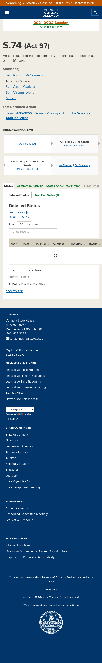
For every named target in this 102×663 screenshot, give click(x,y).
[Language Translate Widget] (20, 409)
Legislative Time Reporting (23, 382)
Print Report (18, 212)
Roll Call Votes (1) (47, 195)
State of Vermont (17, 435)
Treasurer (12, 470)
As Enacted (65, 165)
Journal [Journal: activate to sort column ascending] (41, 244)
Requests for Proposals (21, 557)
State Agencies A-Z (18, 481)
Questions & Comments (21, 551)
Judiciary (12, 475)
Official (68, 145)
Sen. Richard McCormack (24, 75)
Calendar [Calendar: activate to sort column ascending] (59, 244)
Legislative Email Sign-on (22, 370)
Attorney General (17, 452)
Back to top (14, 291)
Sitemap (11, 545)
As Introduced (27, 144)
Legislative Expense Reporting (26, 387)
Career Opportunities (53, 551)
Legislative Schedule (19, 520)
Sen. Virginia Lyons (20, 92)
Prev (15, 277)
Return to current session (74, 3)
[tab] (9, 186)
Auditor (11, 458)
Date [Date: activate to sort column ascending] (26, 244)
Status (8, 186)
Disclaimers (26, 545)
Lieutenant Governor (19, 446)
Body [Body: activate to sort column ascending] (14, 244)
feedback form (74, 577)
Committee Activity (30, 186)
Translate (23, 414)
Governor (12, 440)
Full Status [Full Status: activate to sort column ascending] (93, 243)
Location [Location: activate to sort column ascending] (76, 244)
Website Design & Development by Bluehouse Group (51, 605)
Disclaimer (12, 419)
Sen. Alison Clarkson (21, 87)
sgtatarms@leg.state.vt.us (24, 339)
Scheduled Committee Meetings (27, 514)
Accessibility (46, 557)
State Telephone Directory (23, 487)
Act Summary (82, 165)
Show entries (25, 224)
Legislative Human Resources (25, 376)
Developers (51, 589)
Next (24, 277)
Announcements (17, 508)
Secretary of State (17, 464)
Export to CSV (19, 216)
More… (11, 98)
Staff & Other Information (63, 186)
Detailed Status (18, 195)
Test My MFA (14, 393)
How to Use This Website (22, 399)
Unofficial (79, 145)
